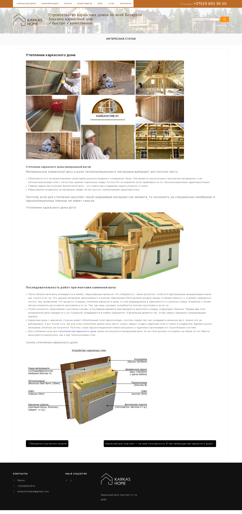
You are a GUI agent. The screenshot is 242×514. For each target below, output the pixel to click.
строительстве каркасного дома (77, 331)
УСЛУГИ (68, 3)
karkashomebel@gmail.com (33, 491)
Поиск (224, 19)
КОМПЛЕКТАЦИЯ (50, 3)
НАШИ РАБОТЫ (84, 3)
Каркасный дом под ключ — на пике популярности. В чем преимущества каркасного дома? (160, 443)
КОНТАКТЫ (125, 3)
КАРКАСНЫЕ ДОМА (26, 3)
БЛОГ (100, 3)
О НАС (111, 3)
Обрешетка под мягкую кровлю (47, 443)
